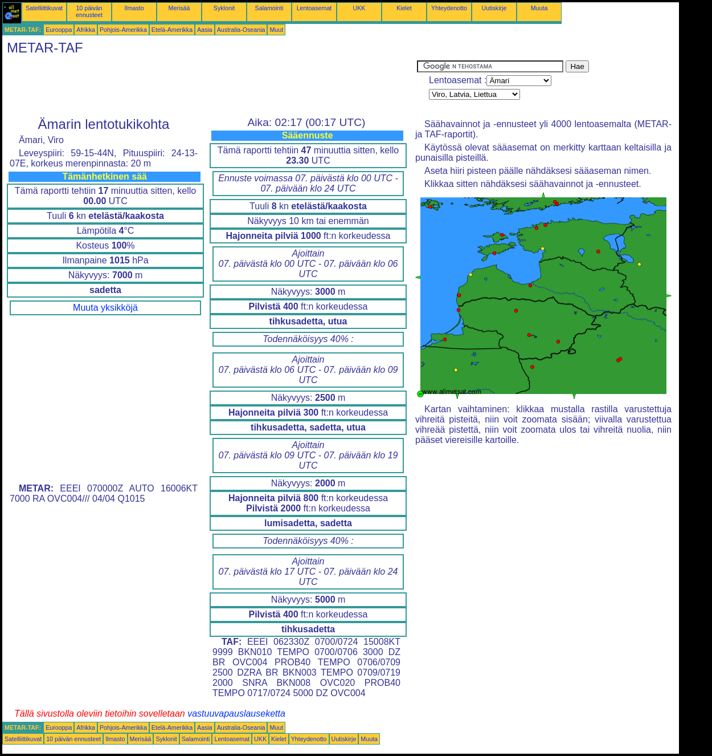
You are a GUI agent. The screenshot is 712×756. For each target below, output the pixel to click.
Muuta (539, 8)
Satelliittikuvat (44, 8)
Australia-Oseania (241, 29)
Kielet (404, 8)
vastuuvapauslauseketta (236, 713)
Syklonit (224, 8)
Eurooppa (59, 29)
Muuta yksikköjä (105, 307)
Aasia (204, 29)
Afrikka (85, 29)
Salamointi (269, 8)
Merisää (179, 8)
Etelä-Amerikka (172, 29)
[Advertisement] (209, 86)
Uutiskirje (494, 8)
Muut (276, 29)
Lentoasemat (314, 8)
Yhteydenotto (449, 8)
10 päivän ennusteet (89, 11)
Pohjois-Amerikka (123, 29)
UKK (359, 8)
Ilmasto (134, 8)
